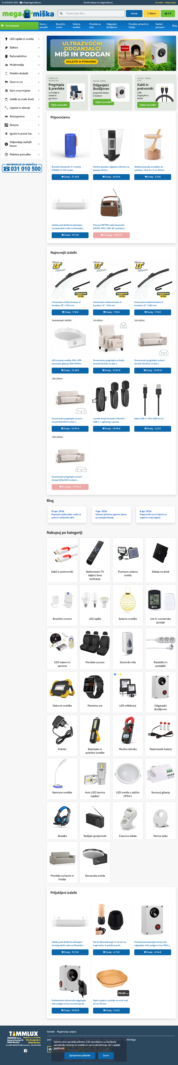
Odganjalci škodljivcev (112, 26)
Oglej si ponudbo (59, 104)
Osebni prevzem (160, 26)
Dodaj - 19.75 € (70, 235)
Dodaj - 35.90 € (70, 428)
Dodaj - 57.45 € (70, 176)
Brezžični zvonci (60, 26)
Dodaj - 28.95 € (111, 176)
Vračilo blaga (129, 1039)
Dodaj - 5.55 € (111, 1010)
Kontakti (159, 2)
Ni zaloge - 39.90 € (70, 486)
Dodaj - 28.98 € (111, 428)
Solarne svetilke (76, 26)
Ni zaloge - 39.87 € (111, 235)
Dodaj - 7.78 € (70, 312)
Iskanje (134, 13)
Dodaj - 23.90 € (111, 370)
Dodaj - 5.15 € (153, 176)
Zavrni (106, 1055)
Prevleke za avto (95, 26)
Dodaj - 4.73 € (111, 952)
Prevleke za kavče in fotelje (138, 26)
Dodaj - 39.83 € (70, 1010)
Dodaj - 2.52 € (152, 428)
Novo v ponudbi (43, 26)
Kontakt (51, 1031)
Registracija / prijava (66, 1031)
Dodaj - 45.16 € (152, 952)
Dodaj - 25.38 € (70, 370)
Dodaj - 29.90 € (153, 370)
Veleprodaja (170, 2)
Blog (174, 25)
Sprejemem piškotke (79, 1055)
